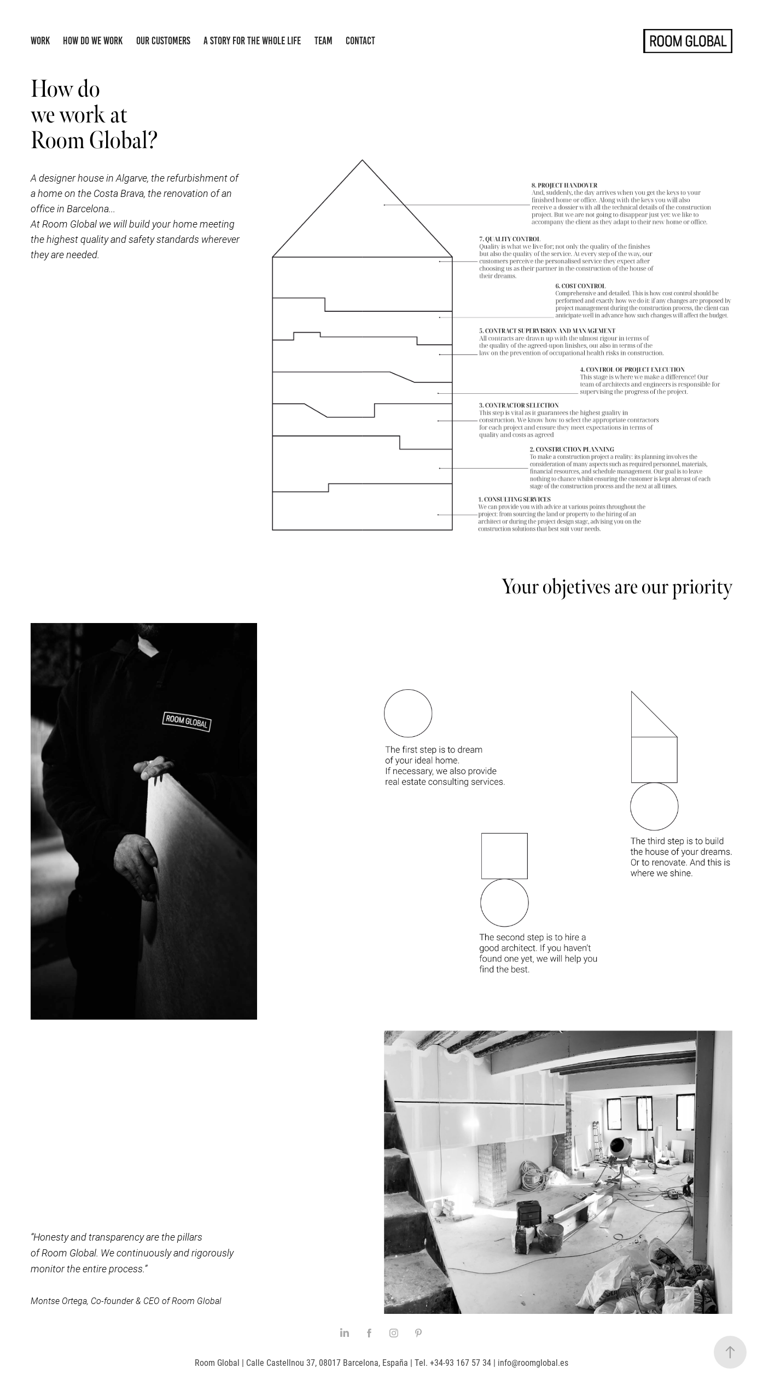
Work (40, 40)
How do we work (93, 40)
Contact (360, 40)
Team (323, 40)
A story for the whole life (252, 40)
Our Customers (163, 40)
